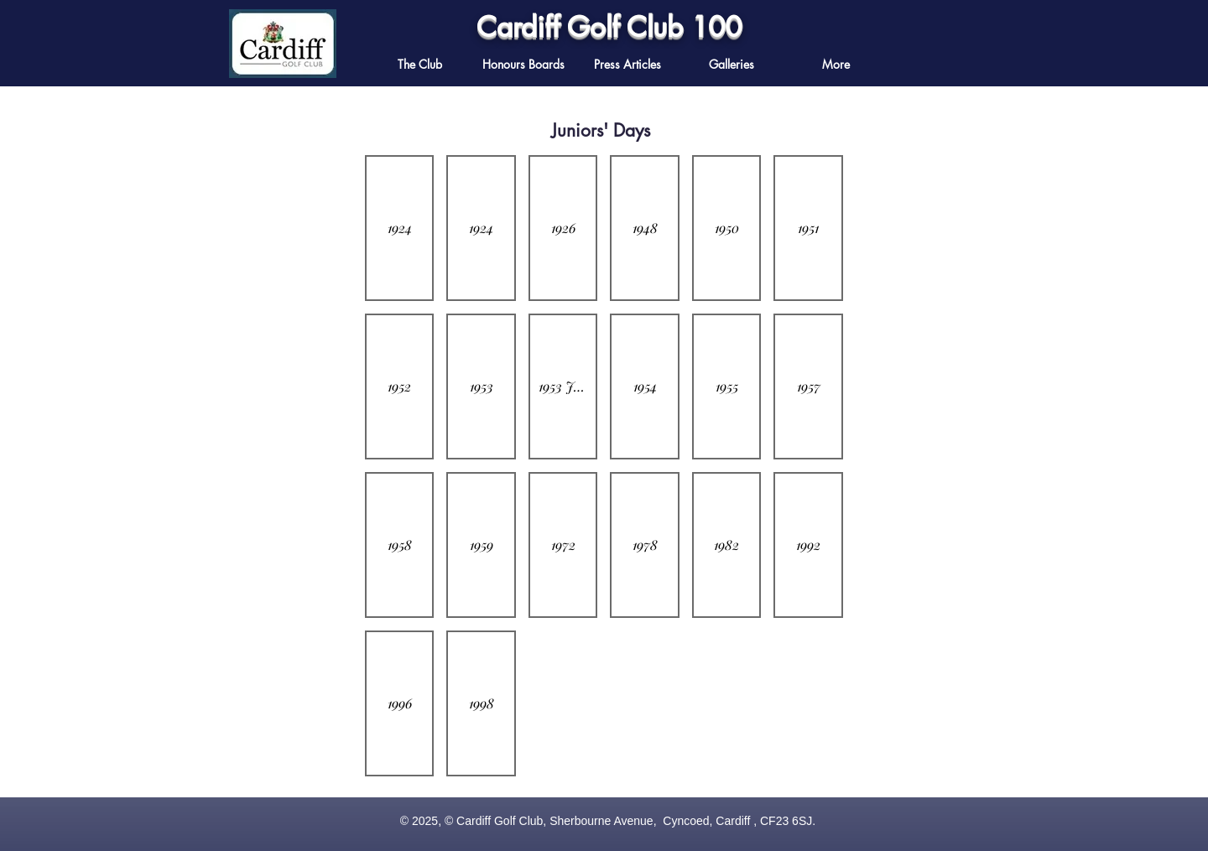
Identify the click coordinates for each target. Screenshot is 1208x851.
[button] (627, 64)
